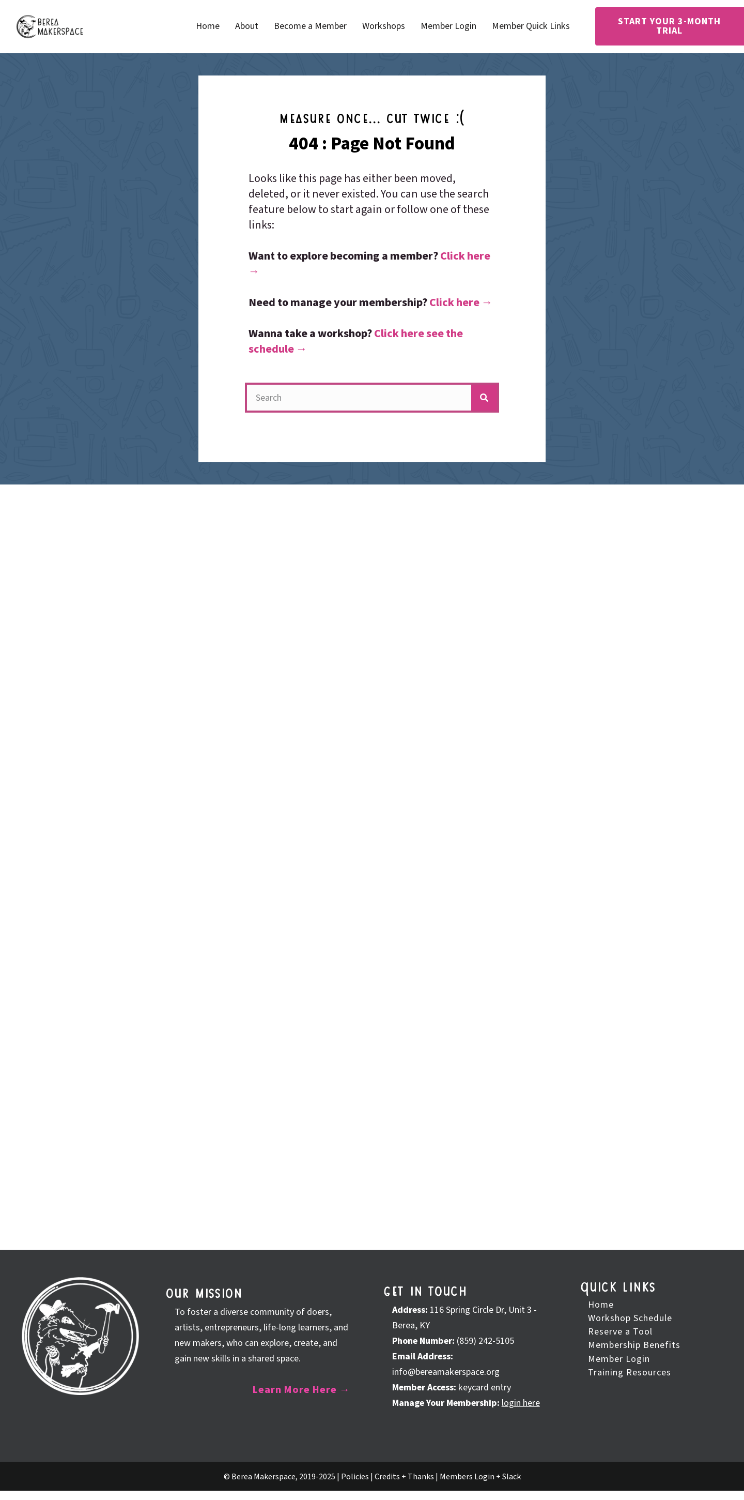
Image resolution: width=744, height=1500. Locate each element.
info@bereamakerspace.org (446, 1372)
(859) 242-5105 (485, 1341)
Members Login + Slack (480, 1476)
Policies (355, 1476)
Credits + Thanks (404, 1476)
